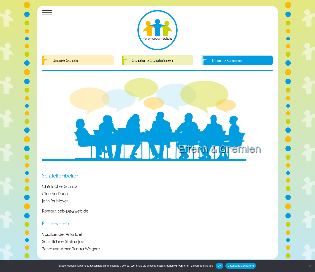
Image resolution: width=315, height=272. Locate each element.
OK (219, 265)
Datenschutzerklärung (240, 265)
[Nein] (310, 266)
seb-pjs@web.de (73, 210)
